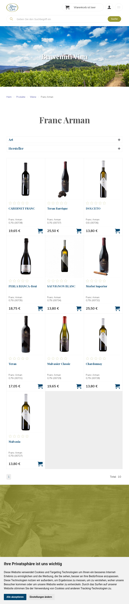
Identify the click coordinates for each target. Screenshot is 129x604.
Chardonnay (94, 364)
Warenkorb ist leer (85, 7)
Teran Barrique (57, 208)
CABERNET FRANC (22, 208)
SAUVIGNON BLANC (61, 286)
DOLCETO (93, 208)
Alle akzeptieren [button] (15, 597)
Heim (9, 97)
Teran (12, 364)
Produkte (20, 97)
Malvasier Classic (58, 364)
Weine (33, 97)
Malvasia (14, 441)
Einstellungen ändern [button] (41, 597)
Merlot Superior (96, 286)
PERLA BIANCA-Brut (23, 286)
